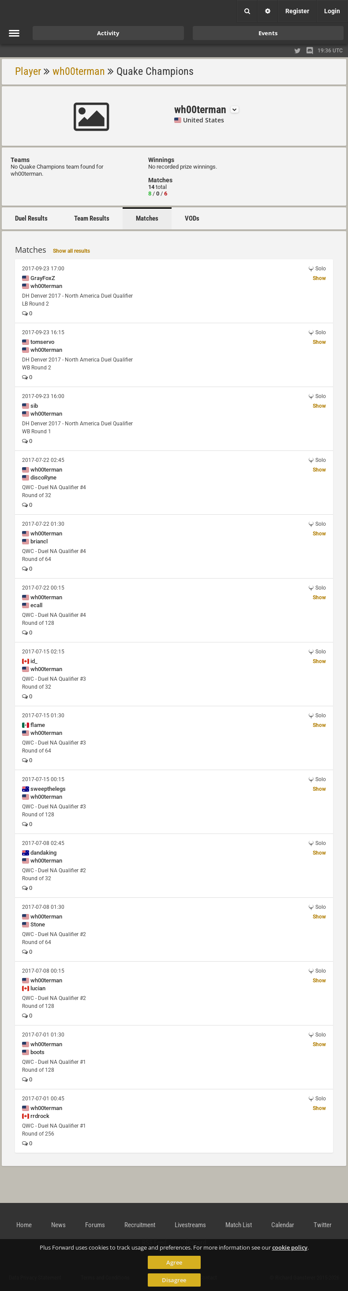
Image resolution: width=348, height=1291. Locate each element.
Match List (238, 1225)
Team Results (91, 218)
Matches (147, 218)
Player (28, 71)
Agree (174, 1262)
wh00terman (78, 71)
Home (24, 1225)
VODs (192, 218)
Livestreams (190, 1225)
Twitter (323, 1225)
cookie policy (289, 1247)
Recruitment (139, 1225)
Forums (95, 1225)
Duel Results (31, 218)
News (58, 1225)
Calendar (282, 1225)
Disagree (174, 1280)
